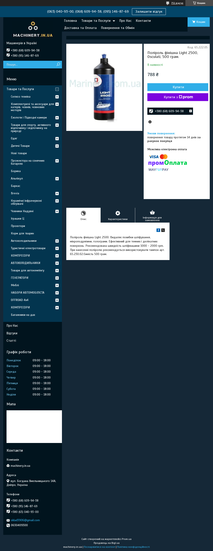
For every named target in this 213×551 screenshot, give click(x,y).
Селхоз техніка (20, 96)
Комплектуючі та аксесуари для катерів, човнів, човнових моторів (32, 107)
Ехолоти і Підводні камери (29, 117)
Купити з (178, 97)
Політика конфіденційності (133, 546)
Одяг (14, 138)
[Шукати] (58, 64)
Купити (178, 87)
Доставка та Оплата (80, 28)
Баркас (15, 186)
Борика (16, 171)
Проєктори (18, 226)
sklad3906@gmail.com (25, 520)
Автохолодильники (24, 241)
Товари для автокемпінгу (27, 270)
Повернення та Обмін (118, 28)
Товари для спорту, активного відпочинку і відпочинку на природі (31, 128)
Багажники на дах (23, 315)
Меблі (15, 285)
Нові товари (19, 153)
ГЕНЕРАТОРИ (19, 278)
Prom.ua (126, 539)
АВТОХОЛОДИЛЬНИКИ (25, 263)
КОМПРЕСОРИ (20, 255)
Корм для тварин (22, 233)
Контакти (143, 21)
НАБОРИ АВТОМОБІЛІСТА (27, 292)
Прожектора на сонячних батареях (27, 162)
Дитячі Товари (20, 146)
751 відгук (177, 3)
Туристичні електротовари (28, 248)
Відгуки (12, 333)
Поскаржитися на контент (99, 546)
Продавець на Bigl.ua (107, 542)
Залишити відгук (148, 11)
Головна (70, 21)
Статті (11, 341)
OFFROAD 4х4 (19, 300)
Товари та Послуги (96, 21)
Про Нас (125, 21)
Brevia (15, 193)
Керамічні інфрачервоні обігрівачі (26, 202)
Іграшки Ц (17, 218)
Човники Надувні (22, 211)
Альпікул (17, 178)
